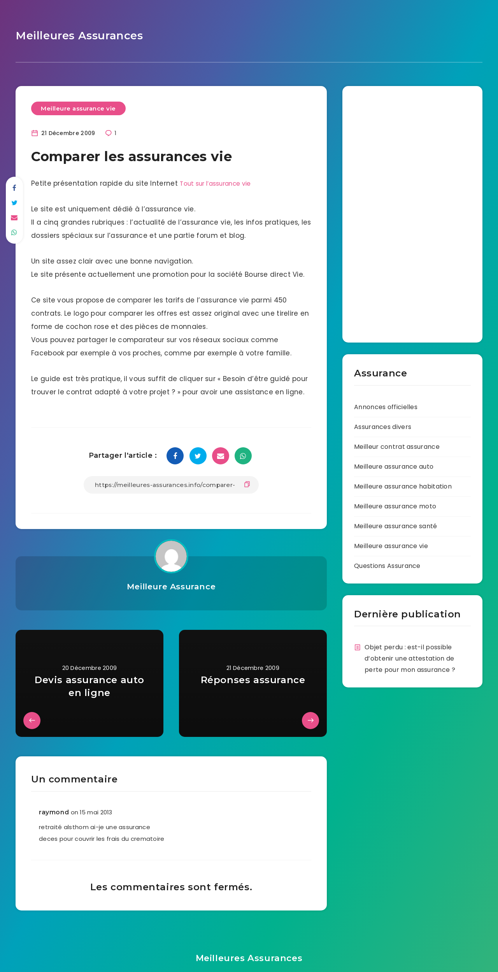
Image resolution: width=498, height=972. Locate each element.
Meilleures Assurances (73, 34)
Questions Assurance (387, 563)
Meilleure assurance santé (395, 523)
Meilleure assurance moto (395, 503)
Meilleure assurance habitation (403, 484)
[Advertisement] (377, 208)
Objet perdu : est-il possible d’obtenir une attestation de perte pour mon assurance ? (410, 656)
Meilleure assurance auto (393, 464)
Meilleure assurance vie (78, 106)
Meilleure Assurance (171, 584)
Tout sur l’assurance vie (221, 181)
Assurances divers (382, 424)
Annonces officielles (385, 404)
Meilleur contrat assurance (397, 444)
